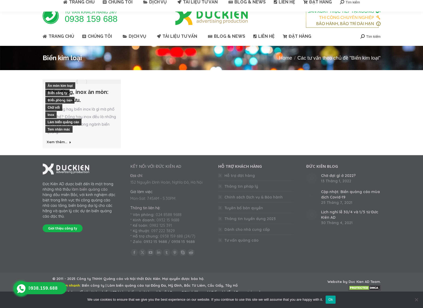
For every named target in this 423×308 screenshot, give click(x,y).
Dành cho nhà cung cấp (247, 239)
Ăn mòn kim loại (60, 95)
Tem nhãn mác (59, 139)
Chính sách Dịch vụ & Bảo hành (253, 206)
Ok (330, 299)
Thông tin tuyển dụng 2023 (250, 228)
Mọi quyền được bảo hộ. (183, 288)
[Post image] (311, 188)
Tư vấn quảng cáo (241, 250)
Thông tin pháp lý (241, 196)
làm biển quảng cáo (90, 199)
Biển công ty (57, 103)
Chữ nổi (54, 117)
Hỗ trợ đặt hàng (239, 185)
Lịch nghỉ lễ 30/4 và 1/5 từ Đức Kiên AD (349, 224)
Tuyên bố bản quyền (243, 217)
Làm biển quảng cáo (63, 132)
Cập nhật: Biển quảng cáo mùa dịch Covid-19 (350, 204)
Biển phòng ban (60, 110)
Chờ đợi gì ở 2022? (338, 185)
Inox (51, 124)
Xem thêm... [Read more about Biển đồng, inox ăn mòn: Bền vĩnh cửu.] (59, 151)
